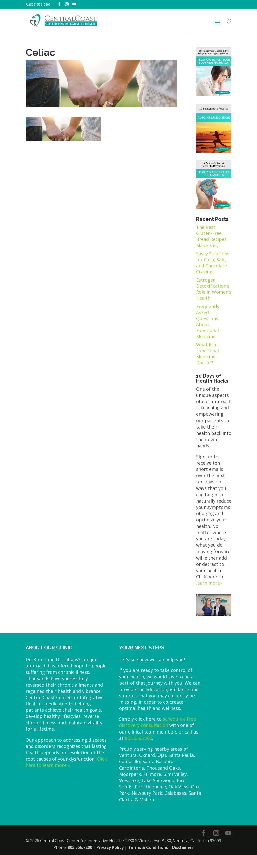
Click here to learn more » (66, 762)
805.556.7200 (138, 738)
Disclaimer (183, 847)
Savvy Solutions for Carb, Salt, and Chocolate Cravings (212, 263)
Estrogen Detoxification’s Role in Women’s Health (213, 289)
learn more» (209, 583)
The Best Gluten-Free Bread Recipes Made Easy (211, 236)
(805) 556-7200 (40, 4)
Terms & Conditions (148, 847)
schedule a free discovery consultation (157, 722)
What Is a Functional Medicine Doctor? (207, 354)
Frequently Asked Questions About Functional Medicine (207, 321)
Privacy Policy (110, 847)
